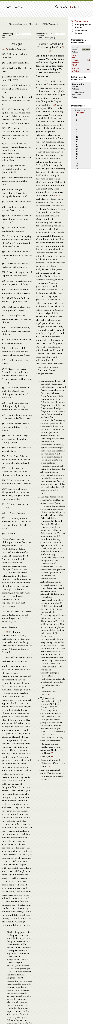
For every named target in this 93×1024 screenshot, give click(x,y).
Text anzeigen (82, 21)
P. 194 (5, 48)
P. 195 (5, 620)
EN (75, 7)
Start (8, 7)
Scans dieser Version (82, 32)
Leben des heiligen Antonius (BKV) (76, 63)
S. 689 (49, 196)
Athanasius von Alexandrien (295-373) (32, 24)
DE (71, 7)
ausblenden (27, 34)
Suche (61, 7)
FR (79, 7)
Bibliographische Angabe (83, 26)
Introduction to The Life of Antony (79, 99)
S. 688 (54, 105)
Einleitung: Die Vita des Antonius (79, 91)
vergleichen (86, 50)
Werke (19, 7)
